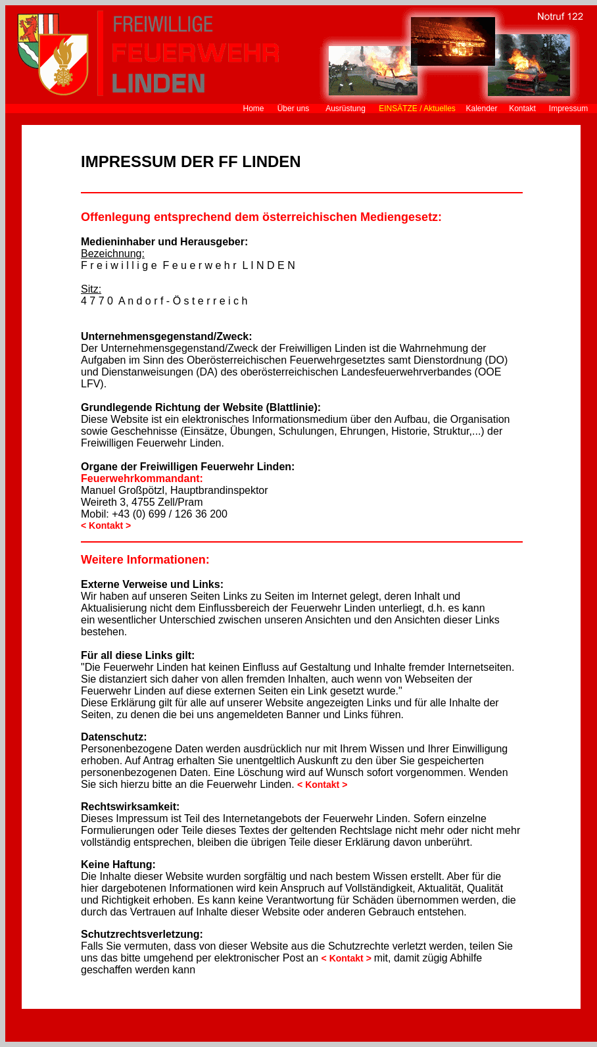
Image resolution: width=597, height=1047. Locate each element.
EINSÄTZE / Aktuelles (417, 108)
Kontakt (522, 108)
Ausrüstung (345, 108)
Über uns (293, 108)
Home (253, 108)
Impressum (568, 108)
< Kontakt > (348, 958)
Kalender (481, 108)
